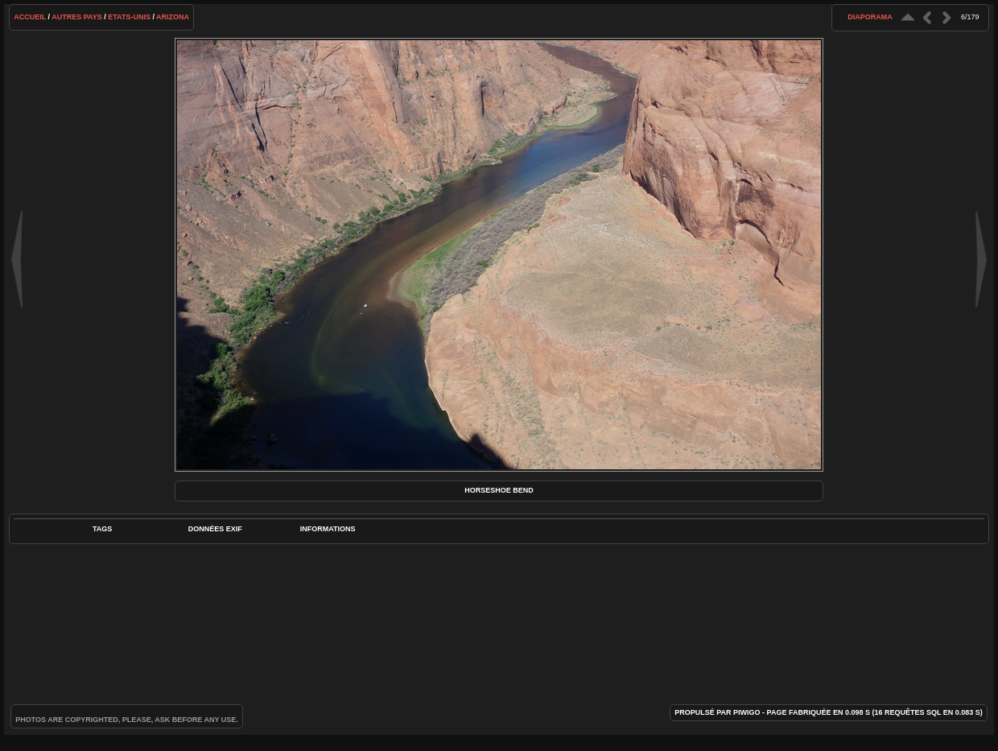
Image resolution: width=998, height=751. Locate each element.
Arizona (172, 17)
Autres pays (77, 17)
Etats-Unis (129, 17)
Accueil (30, 17)
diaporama (870, 17)
